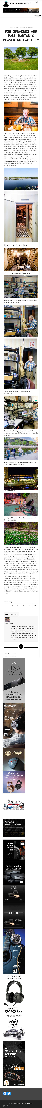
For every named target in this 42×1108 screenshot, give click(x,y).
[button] (35, 15)
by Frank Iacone (29, 27)
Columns (24, 27)
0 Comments (18, 27)
